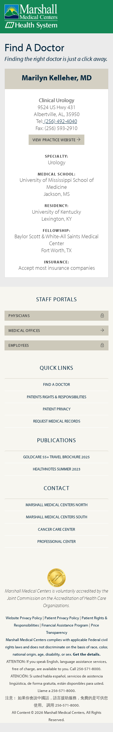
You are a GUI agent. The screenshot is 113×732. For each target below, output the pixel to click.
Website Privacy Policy (24, 617)
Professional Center (56, 541)
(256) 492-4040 (60, 121)
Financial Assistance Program (65, 625)
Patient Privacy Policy (62, 617)
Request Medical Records (56, 421)
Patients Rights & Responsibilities (56, 396)
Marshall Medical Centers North (56, 504)
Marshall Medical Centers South (56, 516)
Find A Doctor (56, 384)
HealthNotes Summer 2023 (56, 468)
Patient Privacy (57, 408)
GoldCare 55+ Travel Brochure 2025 (56, 456)
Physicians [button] (56, 315)
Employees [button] (56, 345)
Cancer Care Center (56, 529)
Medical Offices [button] (56, 330)
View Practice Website (56, 139)
